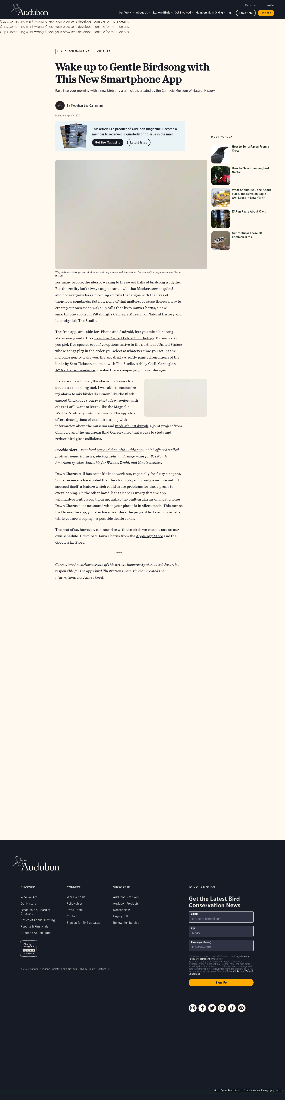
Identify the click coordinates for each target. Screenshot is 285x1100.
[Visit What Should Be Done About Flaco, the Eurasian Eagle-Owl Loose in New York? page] (242, 197)
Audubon (30, 9)
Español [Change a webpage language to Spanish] (270, 5)
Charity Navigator (29, 933)
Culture (104, 51)
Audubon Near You (126, 881)
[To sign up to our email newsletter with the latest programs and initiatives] (221, 901)
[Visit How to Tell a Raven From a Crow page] (242, 154)
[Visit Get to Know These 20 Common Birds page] (242, 240)
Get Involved (183, 12)
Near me (247, 13)
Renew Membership (126, 907)
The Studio (87, 286)
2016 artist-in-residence (75, 335)
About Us (142, 12)
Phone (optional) (201, 926)
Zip (193, 912)
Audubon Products (125, 888)
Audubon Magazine (75, 51)
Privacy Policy (87, 953)
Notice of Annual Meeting (38, 904)
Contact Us (74, 900)
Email (194, 898)
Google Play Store (69, 526)
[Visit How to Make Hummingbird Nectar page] (242, 175)
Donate (266, 13)
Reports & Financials (34, 911)
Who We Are (29, 881)
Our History (28, 888)
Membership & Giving (209, 12)
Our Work (125, 12)
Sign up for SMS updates (83, 907)
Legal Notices (69, 953)
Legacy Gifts (121, 900)
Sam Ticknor (80, 329)
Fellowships (75, 888)
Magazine (250, 5)
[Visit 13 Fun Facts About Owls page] (242, 219)
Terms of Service (208, 943)
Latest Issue (138, 142)
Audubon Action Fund (35, 917)
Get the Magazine (107, 142)
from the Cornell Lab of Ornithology (124, 303)
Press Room (75, 894)
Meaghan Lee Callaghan (87, 105)
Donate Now (121, 894)
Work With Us (76, 881)
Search (231, 12)
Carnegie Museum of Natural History (143, 279)
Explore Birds (161, 12)
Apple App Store (149, 520)
